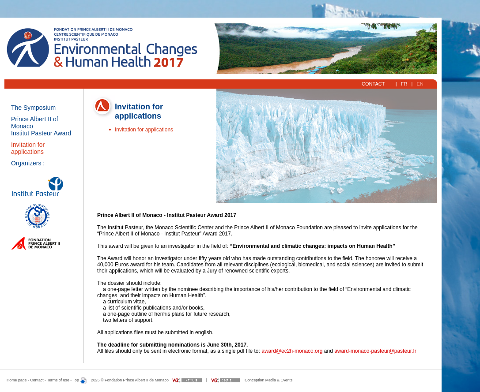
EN (420, 83)
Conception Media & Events (269, 380)
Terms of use (58, 380)
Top (80, 380)
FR (404, 83)
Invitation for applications (28, 148)
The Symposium (33, 107)
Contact (374, 83)
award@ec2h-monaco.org (291, 351)
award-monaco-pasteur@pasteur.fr (375, 351)
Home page (16, 380)
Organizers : (28, 163)
